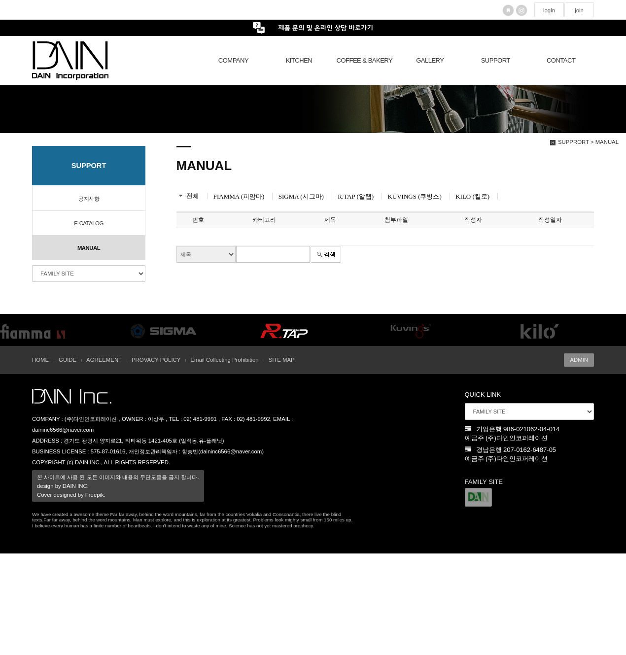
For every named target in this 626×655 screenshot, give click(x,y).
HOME (40, 360)
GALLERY (430, 60)
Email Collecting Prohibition (224, 360)
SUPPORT (495, 60)
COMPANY (233, 60)
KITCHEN (299, 60)
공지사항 (88, 199)
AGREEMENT (104, 360)
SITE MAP (282, 360)
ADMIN (579, 360)
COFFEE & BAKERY (365, 60)
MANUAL (88, 248)
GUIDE (67, 360)
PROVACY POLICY (156, 360)
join (579, 10)
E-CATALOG (88, 223)
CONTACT (561, 60)
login (549, 10)
